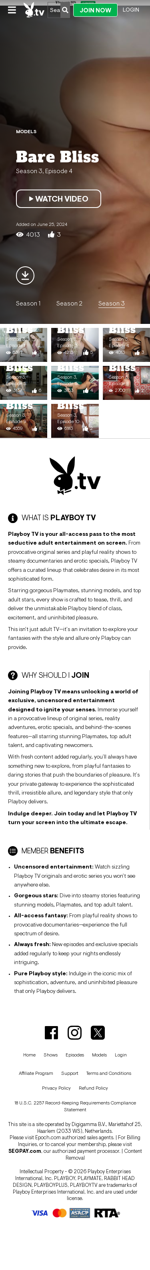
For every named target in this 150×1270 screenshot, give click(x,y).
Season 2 (69, 303)
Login (131, 9)
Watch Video (58, 198)
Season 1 (28, 303)
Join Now (95, 10)
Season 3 (111, 303)
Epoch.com (48, 1137)
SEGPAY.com (24, 1151)
